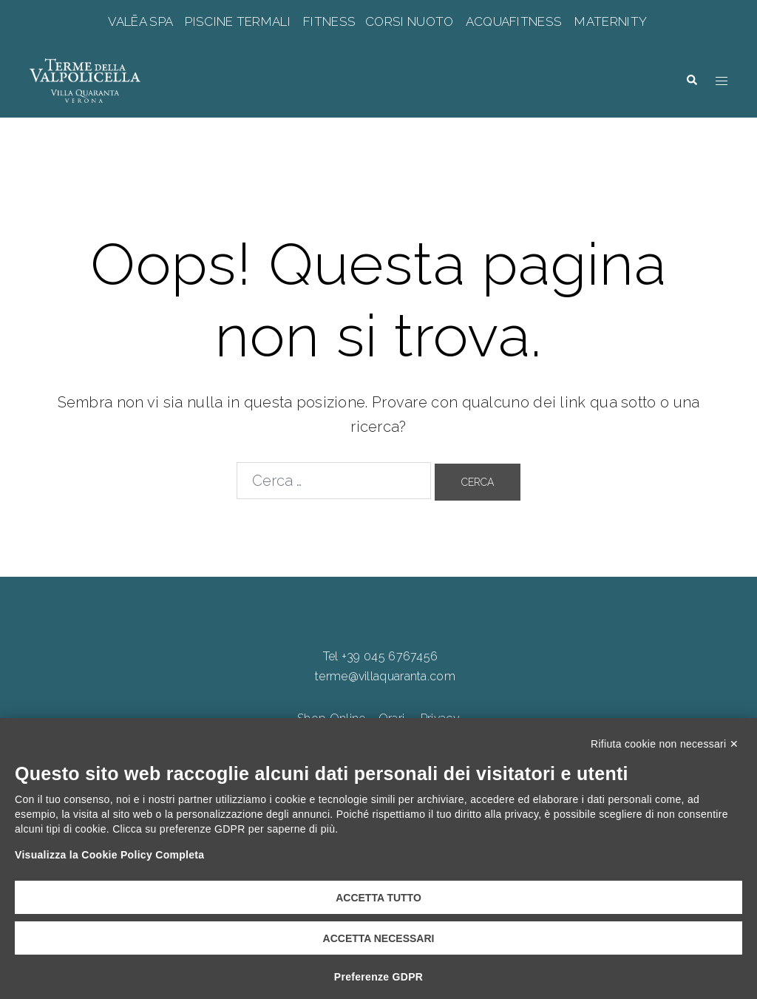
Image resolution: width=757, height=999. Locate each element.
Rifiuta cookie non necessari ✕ (665, 744)
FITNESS (329, 21)
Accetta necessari (379, 938)
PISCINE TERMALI (237, 21)
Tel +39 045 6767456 (380, 656)
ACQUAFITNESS (514, 21)
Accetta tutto (378, 898)
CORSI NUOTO (409, 21)
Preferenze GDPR (378, 977)
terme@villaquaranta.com (385, 676)
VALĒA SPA (142, 21)
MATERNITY (610, 21)
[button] (691, 80)
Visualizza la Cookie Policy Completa (109, 855)
